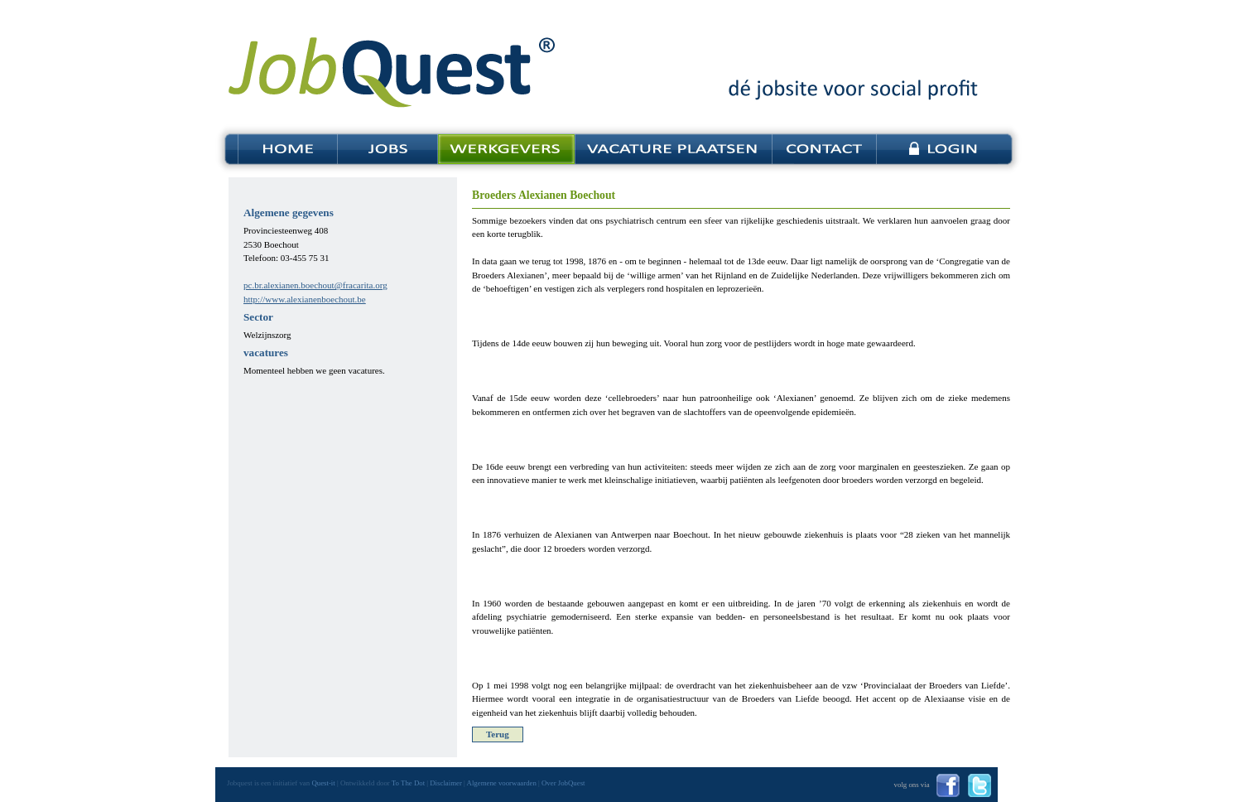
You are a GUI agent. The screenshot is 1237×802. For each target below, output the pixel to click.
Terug (497, 734)
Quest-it (323, 783)
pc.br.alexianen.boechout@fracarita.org (315, 285)
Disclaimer (446, 783)
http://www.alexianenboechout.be (304, 299)
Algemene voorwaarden (502, 783)
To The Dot (408, 783)
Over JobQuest (563, 783)
